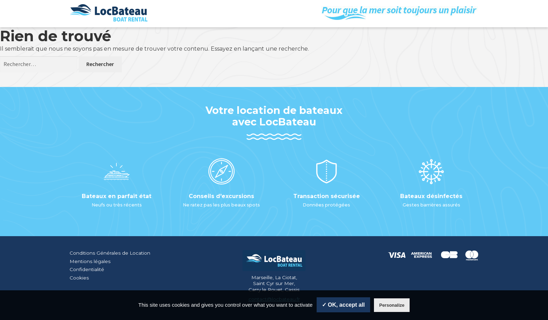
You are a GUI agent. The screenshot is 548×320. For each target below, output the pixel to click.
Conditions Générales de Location (110, 253)
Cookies (79, 278)
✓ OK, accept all (343, 305)
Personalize (391, 305)
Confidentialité (87, 269)
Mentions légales (90, 261)
